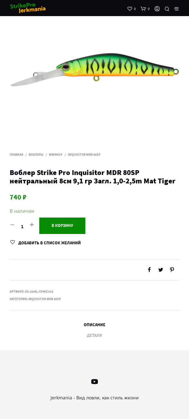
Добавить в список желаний (49, 243)
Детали (94, 335)
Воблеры (36, 154)
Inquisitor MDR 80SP (84, 154)
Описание (94, 324)
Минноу (55, 154)
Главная (16, 154)
